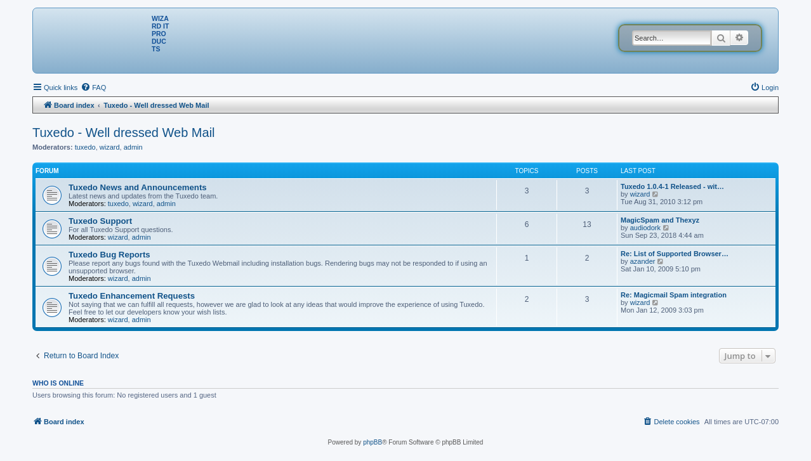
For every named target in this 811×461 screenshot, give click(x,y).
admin (133, 147)
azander (643, 261)
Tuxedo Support (100, 221)
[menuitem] (93, 87)
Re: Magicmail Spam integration (674, 295)
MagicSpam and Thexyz (660, 220)
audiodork (645, 227)
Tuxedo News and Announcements (138, 187)
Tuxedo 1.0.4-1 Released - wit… (672, 186)
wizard (110, 147)
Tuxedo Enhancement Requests (132, 296)
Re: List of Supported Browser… (675, 253)
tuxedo (85, 147)
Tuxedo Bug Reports (109, 254)
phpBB (372, 442)
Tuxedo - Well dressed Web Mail (123, 133)
